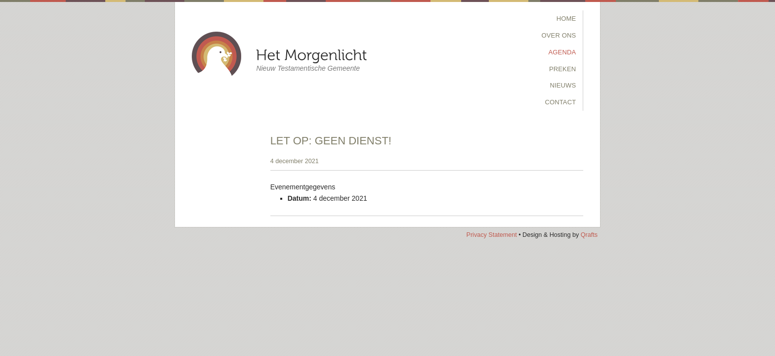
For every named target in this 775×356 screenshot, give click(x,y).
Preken (562, 69)
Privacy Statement (491, 234)
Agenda (562, 52)
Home (566, 18)
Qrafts (589, 234)
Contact (560, 102)
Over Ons (559, 35)
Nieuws (563, 85)
